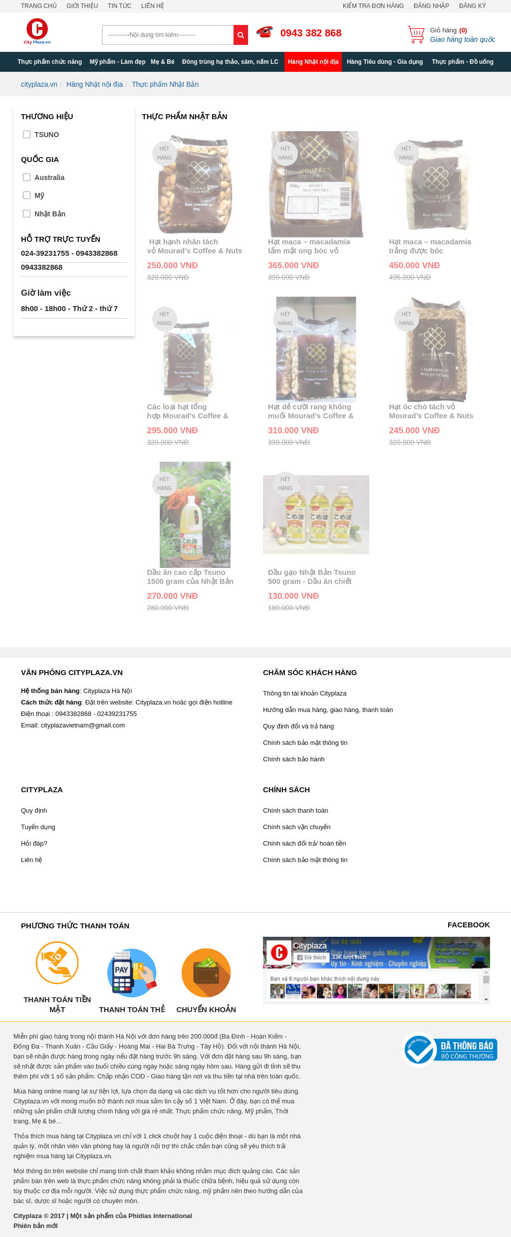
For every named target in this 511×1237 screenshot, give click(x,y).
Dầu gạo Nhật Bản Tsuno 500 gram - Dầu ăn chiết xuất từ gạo (312, 577)
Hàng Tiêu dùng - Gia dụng (385, 61)
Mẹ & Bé (163, 61)
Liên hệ (152, 5)
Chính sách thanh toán (295, 810)
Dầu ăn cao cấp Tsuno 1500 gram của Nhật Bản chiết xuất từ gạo (190, 577)
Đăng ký (472, 5)
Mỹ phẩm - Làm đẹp (118, 61)
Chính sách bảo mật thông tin (305, 742)
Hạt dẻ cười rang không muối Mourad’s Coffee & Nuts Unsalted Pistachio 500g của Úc (311, 411)
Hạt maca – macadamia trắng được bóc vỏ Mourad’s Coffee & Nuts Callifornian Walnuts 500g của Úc (437, 246)
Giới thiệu (82, 5)
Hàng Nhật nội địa (313, 61)
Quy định (34, 810)
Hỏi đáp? (34, 843)
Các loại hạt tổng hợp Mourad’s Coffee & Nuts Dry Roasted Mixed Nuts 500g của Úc (190, 411)
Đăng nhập (431, 5)
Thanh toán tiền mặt (57, 1004)
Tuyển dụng (38, 827)
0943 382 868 (310, 32)
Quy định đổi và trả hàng (298, 726)
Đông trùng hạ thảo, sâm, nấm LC (230, 61)
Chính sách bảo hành (293, 759)
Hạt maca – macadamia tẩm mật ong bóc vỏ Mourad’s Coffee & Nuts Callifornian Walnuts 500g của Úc (313, 246)
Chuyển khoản (206, 1009)
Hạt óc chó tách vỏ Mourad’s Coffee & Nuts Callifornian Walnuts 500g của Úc (435, 411)
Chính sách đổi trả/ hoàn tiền (304, 843)
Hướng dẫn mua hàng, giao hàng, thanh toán (328, 709)
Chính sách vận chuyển (296, 827)
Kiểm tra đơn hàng (373, 5)
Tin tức (119, 5)
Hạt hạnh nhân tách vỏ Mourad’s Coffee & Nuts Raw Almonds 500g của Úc (195, 246)
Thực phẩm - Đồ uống (463, 61)
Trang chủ (39, 5)
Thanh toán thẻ (131, 1009)
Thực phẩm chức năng (49, 61)
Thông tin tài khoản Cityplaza (304, 693)
